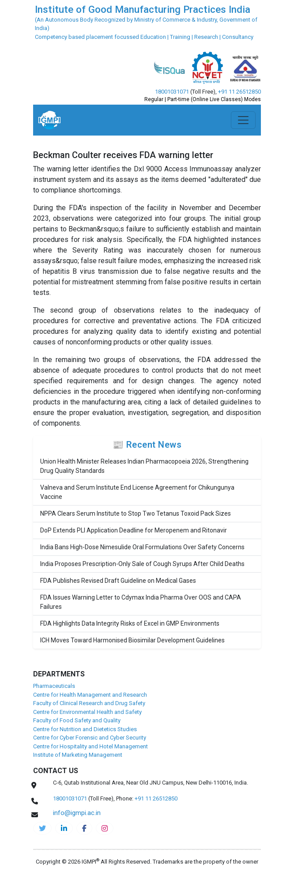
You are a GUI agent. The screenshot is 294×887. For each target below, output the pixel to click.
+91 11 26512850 (239, 91)
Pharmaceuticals (54, 686)
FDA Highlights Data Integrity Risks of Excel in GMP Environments (129, 623)
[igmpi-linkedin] (64, 828)
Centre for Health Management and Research (90, 694)
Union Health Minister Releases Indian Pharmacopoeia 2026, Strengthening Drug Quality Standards (144, 466)
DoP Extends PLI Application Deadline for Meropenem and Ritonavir (133, 530)
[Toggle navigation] (243, 120)
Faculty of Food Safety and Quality (77, 720)
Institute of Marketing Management (77, 754)
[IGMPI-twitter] (42, 828)
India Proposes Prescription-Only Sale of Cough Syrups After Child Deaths (142, 563)
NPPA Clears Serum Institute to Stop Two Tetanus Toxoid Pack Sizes (135, 513)
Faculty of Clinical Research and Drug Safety (89, 703)
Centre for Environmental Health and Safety (87, 712)
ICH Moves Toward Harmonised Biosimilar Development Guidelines (132, 640)
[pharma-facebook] (84, 828)
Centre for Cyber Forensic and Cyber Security (89, 737)
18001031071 (172, 91)
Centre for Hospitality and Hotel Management (90, 746)
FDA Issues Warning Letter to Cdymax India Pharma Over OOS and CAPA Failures (140, 602)
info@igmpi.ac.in (77, 813)
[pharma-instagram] (104, 828)
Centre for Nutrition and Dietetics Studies (85, 729)
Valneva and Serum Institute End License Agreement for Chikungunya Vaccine (137, 492)
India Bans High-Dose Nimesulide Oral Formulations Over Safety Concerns (142, 547)
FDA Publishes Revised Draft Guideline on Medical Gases (118, 580)
